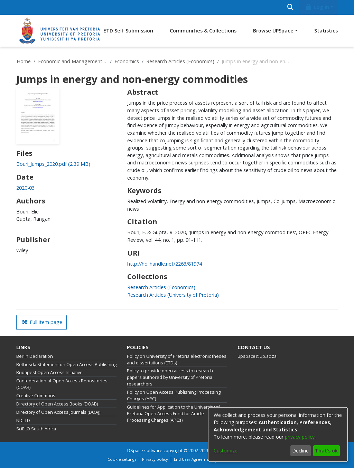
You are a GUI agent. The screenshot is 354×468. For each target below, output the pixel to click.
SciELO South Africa (36, 429)
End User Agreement (193, 459)
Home (24, 61)
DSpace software (144, 450)
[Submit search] (290, 7)
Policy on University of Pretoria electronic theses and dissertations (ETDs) (176, 359)
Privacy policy (155, 459)
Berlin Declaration (34, 356)
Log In (317, 7)
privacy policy (300, 436)
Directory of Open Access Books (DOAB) (57, 404)
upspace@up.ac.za (257, 356)
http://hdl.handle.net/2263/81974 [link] (164, 263)
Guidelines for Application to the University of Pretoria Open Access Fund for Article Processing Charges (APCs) (173, 413)
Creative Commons (35, 396)
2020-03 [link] (25, 187)
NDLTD (23, 420)
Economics (126, 61)
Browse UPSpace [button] (273, 30)
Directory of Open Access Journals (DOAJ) (58, 412)
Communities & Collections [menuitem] (203, 30)
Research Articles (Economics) (180, 61)
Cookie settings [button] (122, 459)
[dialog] (278, 434)
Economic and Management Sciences (72, 61)
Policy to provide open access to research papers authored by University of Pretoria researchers (170, 377)
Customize (225, 450)
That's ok (326, 450)
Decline (300, 450)
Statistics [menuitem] (326, 30)
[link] (53, 164)
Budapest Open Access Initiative (49, 372)
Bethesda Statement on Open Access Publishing (66, 364)
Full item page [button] (42, 322)
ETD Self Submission (128, 30)
